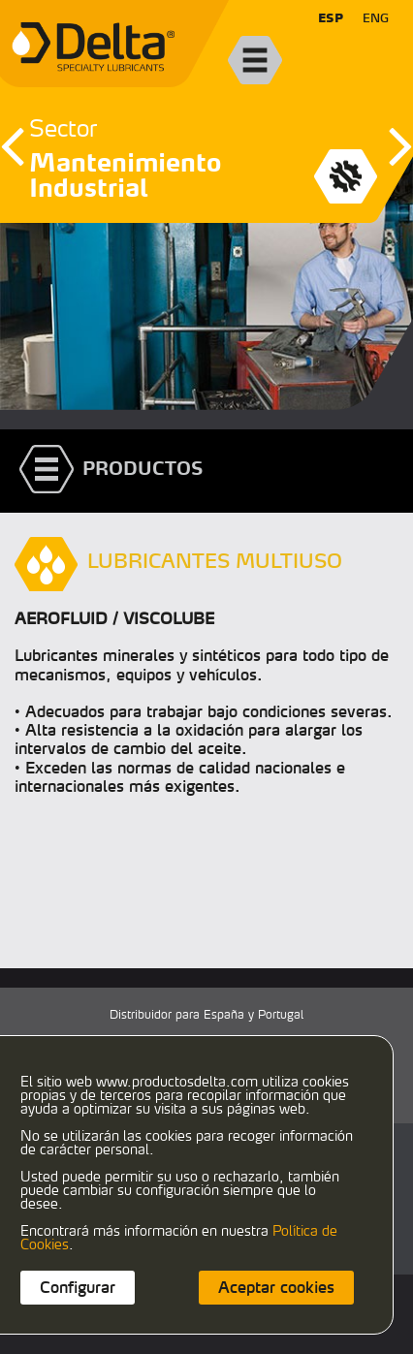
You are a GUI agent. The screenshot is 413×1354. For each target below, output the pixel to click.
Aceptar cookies (276, 1287)
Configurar (77, 1287)
